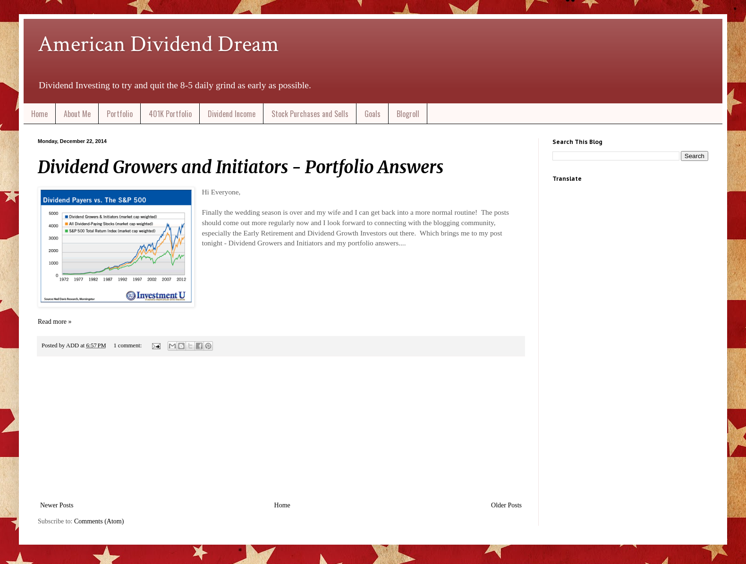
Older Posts (506, 505)
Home (39, 113)
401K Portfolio (170, 113)
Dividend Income (231, 113)
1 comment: (128, 345)
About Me (77, 113)
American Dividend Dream (158, 44)
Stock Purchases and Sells (309, 113)
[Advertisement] (281, 429)
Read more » (55, 321)
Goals (373, 113)
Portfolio (120, 113)
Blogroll (408, 113)
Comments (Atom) (99, 521)
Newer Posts (56, 505)
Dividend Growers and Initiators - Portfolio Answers (240, 167)
